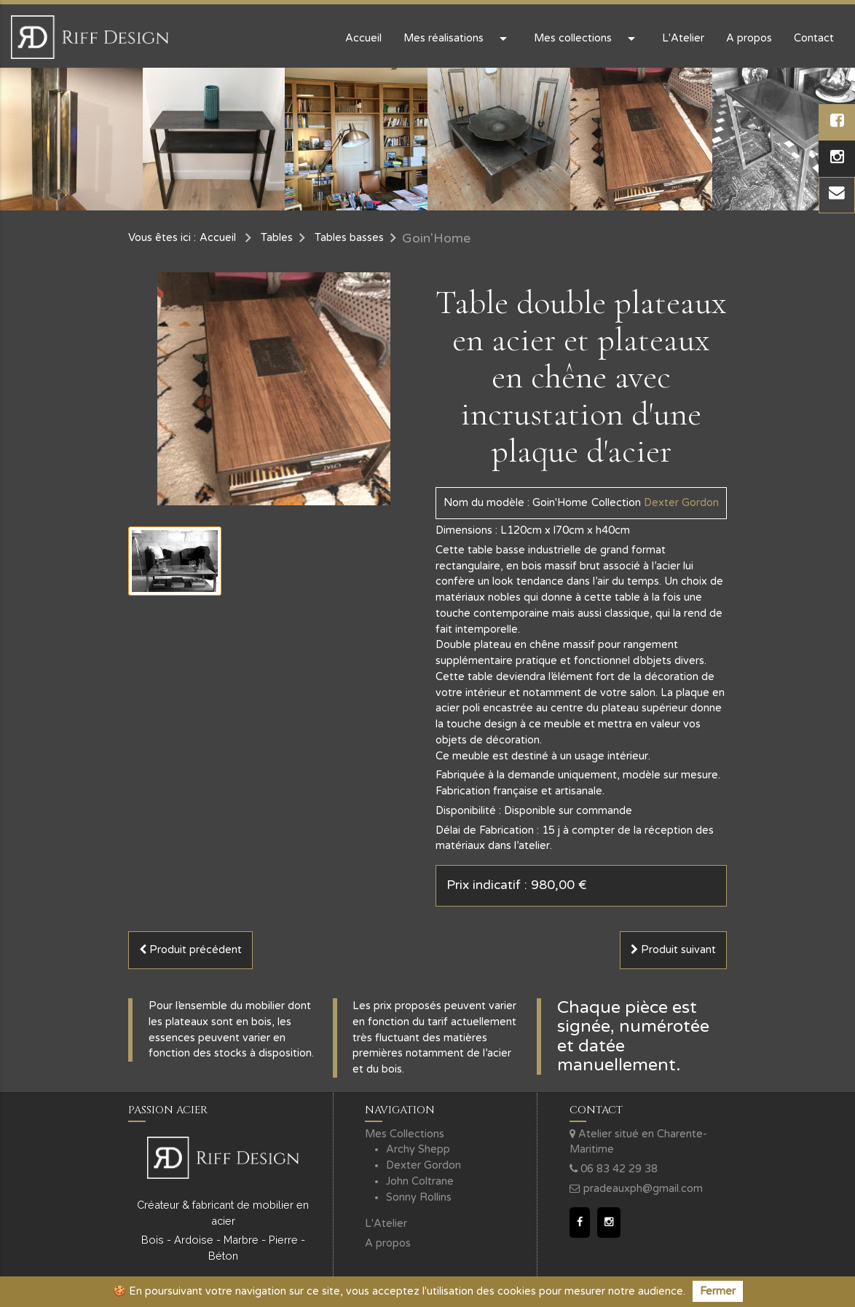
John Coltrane (420, 1181)
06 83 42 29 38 (614, 1169)
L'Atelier (683, 38)
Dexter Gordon (423, 1165)
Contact (814, 38)
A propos (749, 38)
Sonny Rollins (419, 1197)
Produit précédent (190, 950)
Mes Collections (404, 1134)
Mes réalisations (457, 38)
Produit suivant (673, 950)
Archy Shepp (418, 1149)
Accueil (363, 38)
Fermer (718, 1291)
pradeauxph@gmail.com (636, 1188)
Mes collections (587, 38)
